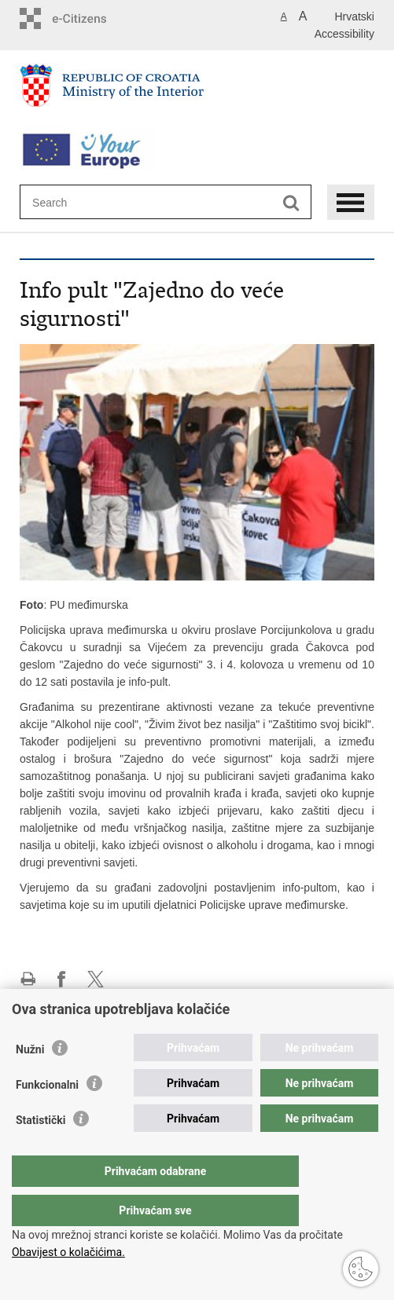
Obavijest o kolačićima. (68, 1252)
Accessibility (344, 33)
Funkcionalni (47, 1116)
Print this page (28, 979)
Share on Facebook (61, 979)
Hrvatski (354, 16)
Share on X (95, 979)
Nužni (30, 1081)
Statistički (40, 1151)
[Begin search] (291, 203)
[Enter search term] (89, 202)
